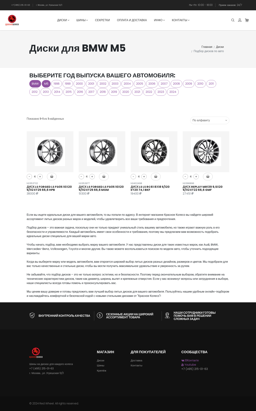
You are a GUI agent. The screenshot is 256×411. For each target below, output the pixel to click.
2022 (149, 92)
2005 (139, 84)
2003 (115, 84)
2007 (164, 84)
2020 (125, 92)
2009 (188, 84)
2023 (161, 92)
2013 (46, 92)
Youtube (188, 365)
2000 (79, 84)
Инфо (159, 20)
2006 (151, 84)
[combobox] (209, 120)
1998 (57, 84)
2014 (57, 92)
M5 (46, 84)
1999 (68, 84)
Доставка (136, 360)
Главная (206, 47)
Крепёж (101, 370)
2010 (200, 84)
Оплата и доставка (132, 20)
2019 (114, 92)
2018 (103, 92)
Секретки (102, 20)
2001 (91, 84)
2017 (91, 92)
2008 (176, 84)
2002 (103, 84)
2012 (35, 92)
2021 (137, 92)
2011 (211, 84)
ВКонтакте (190, 360)
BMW (35, 84)
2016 (80, 92)
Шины (82, 20)
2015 (69, 92)
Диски (63, 20)
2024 (172, 92)
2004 (127, 84)
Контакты (181, 20)
